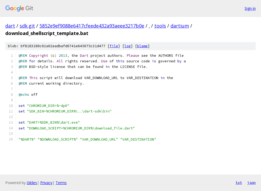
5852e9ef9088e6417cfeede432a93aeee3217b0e (91, 26)
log (127, 46)
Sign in (250, 8)
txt (239, 182)
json (251, 182)
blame (142, 46)
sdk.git (27, 26)
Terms (61, 182)
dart (10, 26)
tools (160, 26)
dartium (179, 26)
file (114, 46)
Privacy (46, 182)
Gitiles (32, 182)
